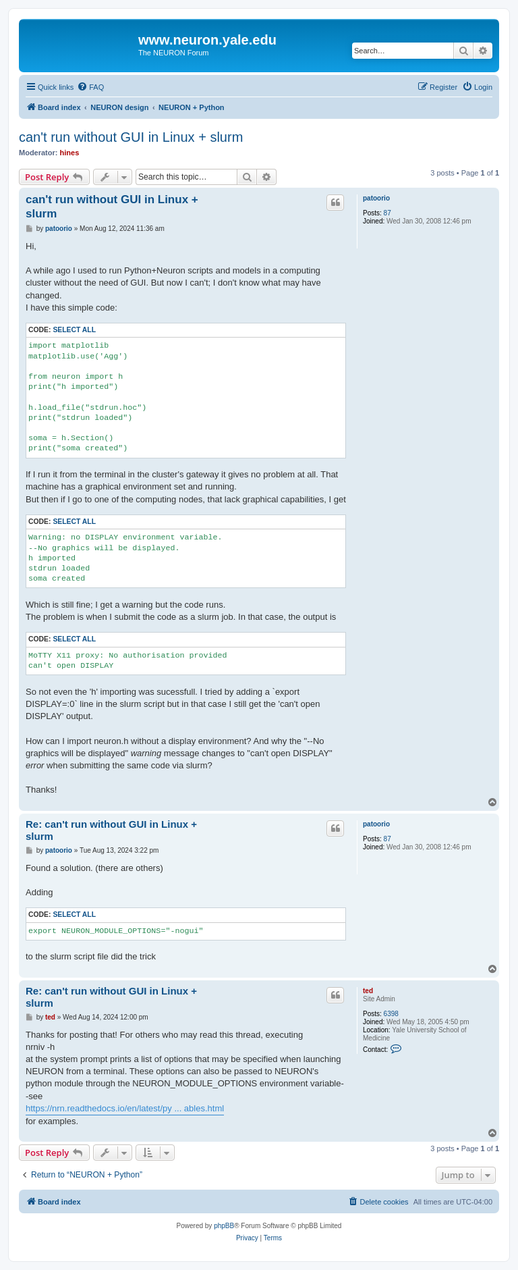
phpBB (224, 1225)
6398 (391, 1013)
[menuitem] (90, 87)
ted (368, 991)
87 (387, 213)
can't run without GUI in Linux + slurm (131, 137)
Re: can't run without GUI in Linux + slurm (111, 830)
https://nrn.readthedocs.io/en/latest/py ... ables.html (125, 1108)
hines (70, 153)
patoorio (376, 198)
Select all (74, 330)
